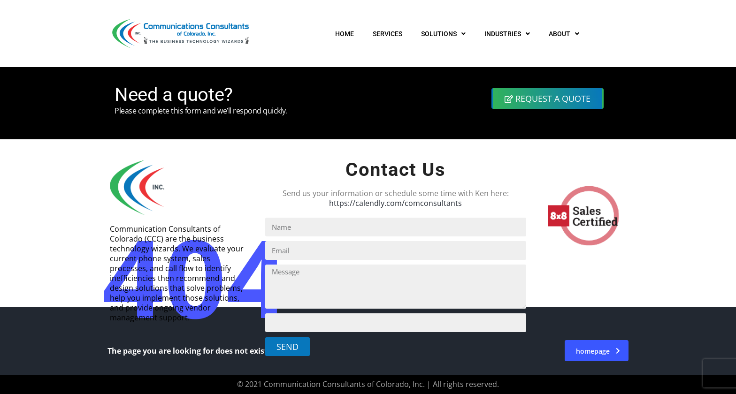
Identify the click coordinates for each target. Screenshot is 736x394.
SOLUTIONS (443, 34)
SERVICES (387, 34)
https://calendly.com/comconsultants (395, 203)
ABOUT (564, 34)
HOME (344, 34)
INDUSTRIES (507, 34)
